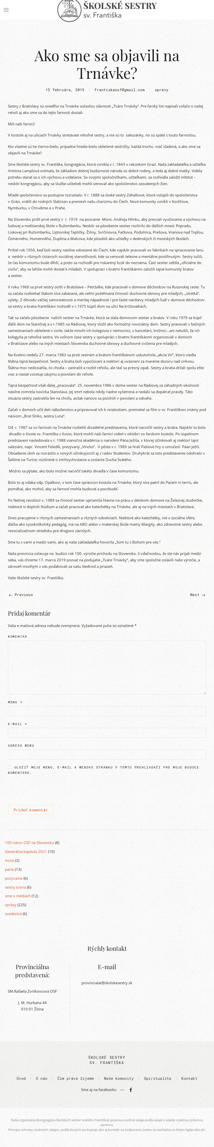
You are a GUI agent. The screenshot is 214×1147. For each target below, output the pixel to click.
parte (9, 869)
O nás (41, 1079)
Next (197, 594)
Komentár (17, 636)
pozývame (14, 878)
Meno (15, 702)
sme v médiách (18, 895)
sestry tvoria (15, 887)
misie (9, 860)
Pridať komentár (31, 809)
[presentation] (45, 790)
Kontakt (189, 1079)
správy (161, 89)
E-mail (17, 724)
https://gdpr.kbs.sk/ (190, 1129)
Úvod (21, 1079)
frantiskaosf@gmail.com (119, 89)
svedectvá (13, 913)
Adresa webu (21, 745)
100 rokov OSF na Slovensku (29, 842)
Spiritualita (157, 1079)
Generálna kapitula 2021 (26, 851)
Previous (21, 594)
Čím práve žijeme (75, 1079)
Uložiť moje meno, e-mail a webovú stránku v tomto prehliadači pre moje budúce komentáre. (103, 770)
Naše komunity (119, 1079)
